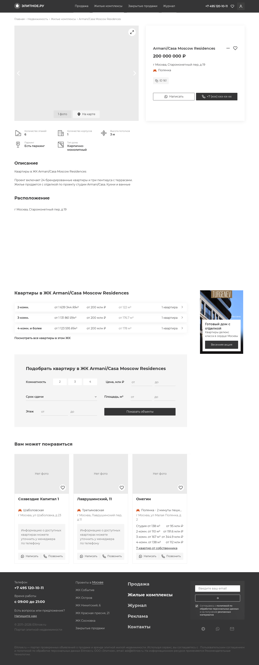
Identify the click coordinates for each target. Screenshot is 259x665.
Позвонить (53, 556)
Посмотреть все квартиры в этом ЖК (42, 338)
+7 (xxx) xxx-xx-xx (217, 96)
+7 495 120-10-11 (29, 588)
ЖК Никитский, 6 (88, 605)
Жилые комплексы (108, 6)
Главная (19, 19)
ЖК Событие (85, 590)
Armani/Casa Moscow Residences (100, 19)
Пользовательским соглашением (222, 647)
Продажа (81, 6)
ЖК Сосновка (85, 620)
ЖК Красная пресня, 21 (93, 613)
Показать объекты (140, 411)
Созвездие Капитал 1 (38, 499)
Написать (173, 96)
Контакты (139, 626)
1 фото (62, 114)
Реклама (138, 616)
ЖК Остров (84, 598)
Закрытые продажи (142, 6)
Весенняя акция (221, 344)
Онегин (143, 499)
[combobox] (61, 397)
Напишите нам (25, 616)
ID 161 (161, 80)
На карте (86, 114)
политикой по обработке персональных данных (219, 607)
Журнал (169, 6)
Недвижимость (38, 19)
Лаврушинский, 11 (94, 499)
